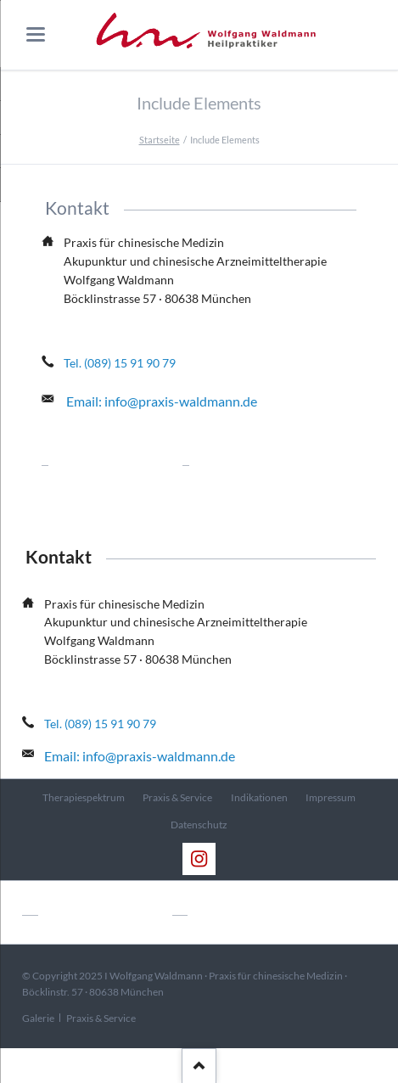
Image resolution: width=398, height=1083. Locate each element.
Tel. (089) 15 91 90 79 (120, 363)
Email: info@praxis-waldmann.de (161, 401)
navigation (35, 34)
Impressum (331, 797)
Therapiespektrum (83, 797)
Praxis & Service (177, 797)
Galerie (38, 1018)
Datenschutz (199, 824)
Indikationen (259, 797)
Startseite (159, 139)
